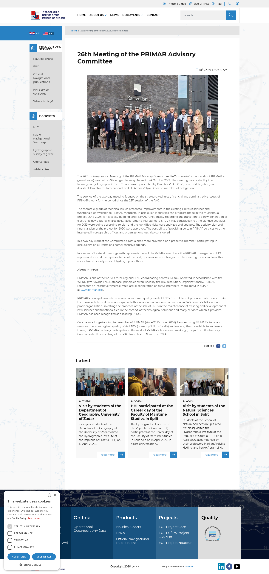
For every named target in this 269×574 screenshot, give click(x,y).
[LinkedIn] (220, 566)
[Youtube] (236, 566)
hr (37, 33)
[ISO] (211, 536)
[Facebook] (228, 566)
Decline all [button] (44, 556)
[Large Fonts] (229, 4)
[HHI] (50, 15)
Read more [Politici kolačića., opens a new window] (34, 518)
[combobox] (49, 495)
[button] (31, 565)
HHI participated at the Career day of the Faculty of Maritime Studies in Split (152, 412)
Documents (131, 15)
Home (81, 15)
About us (96, 15)
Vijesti (74, 31)
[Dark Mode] (236, 4)
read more (113, 455)
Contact (153, 15)
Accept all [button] (19, 556)
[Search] (208, 15)
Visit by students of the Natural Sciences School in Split (204, 410)
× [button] (54, 495)
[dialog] (32, 530)
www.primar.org (91, 289)
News (114, 15)
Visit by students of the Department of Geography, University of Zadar (100, 412)
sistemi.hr (189, 566)
